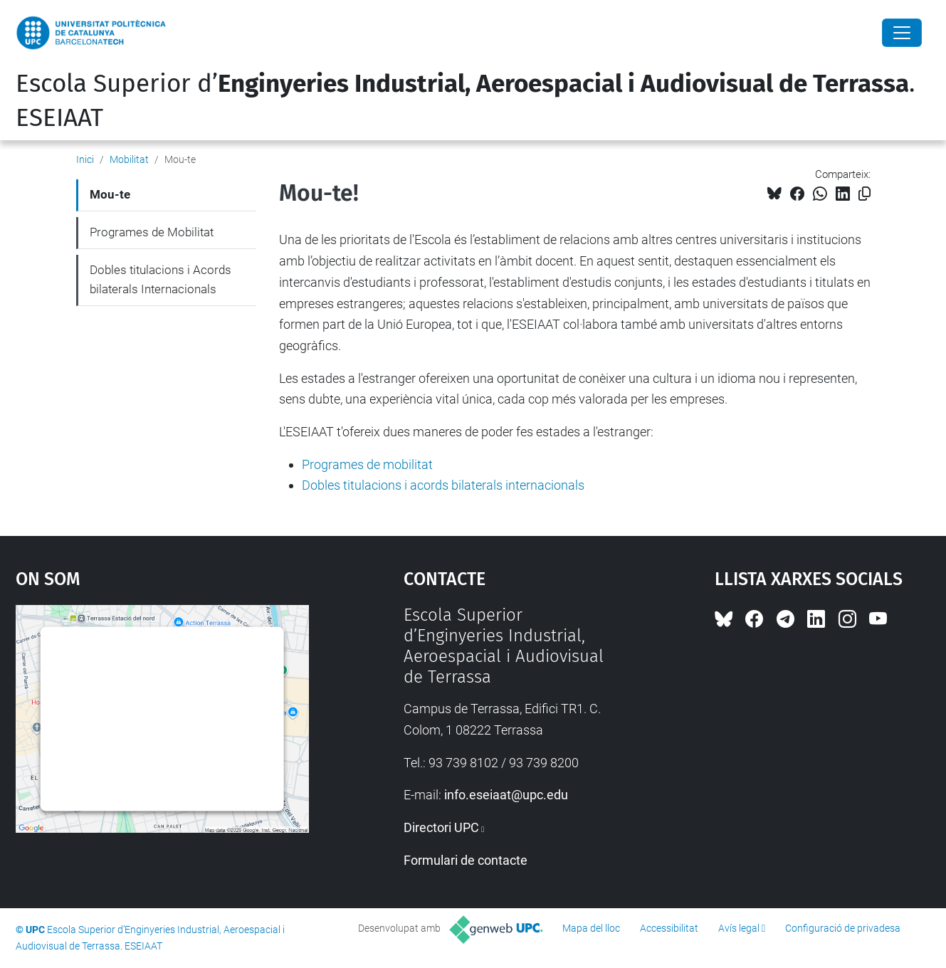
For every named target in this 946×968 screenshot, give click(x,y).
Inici (85, 159)
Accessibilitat (669, 928)
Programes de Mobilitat (152, 232)
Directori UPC (441, 827)
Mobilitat (129, 159)
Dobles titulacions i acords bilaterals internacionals (443, 485)
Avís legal (739, 928)
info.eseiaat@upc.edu (506, 794)
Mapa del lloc (591, 928)
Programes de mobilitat (367, 464)
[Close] (902, 33)
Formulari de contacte (465, 860)
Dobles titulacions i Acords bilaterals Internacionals (160, 280)
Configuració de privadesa (842, 928)
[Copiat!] (864, 194)
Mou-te (110, 194)
